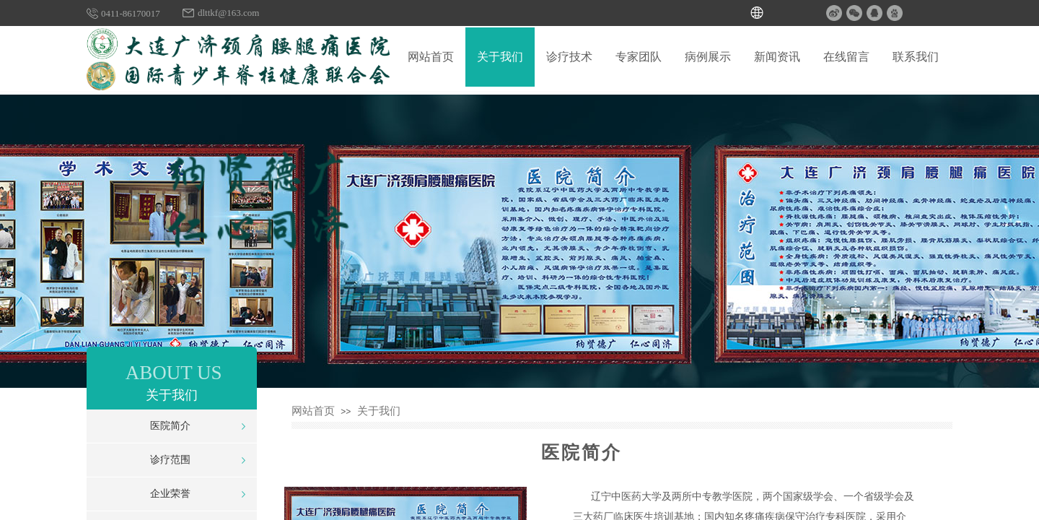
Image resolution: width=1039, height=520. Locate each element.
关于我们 (378, 411)
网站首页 (313, 411)
